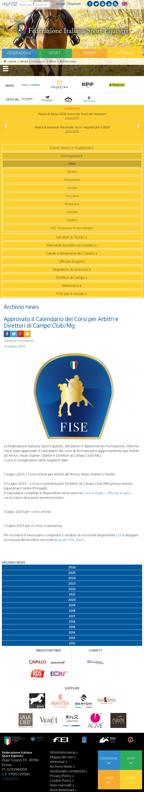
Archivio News (61, 766)
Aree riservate (61, 785)
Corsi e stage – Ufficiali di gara (106, 492)
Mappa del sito (61, 757)
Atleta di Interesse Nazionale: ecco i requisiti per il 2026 (72, 127)
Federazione (20, 52)
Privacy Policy (60, 775)
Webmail (57, 761)
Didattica (72, 220)
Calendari (72, 212)
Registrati (74, 4)
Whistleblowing (62, 752)
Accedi (60, 4)
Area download (62, 789)
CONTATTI (10, 778)
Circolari (72, 187)
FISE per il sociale (70, 293)
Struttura (72, 171)
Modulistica (72, 203)
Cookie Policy (60, 780)
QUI (119, 535)
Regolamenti (72, 179)
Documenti (72, 195)
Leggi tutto (72, 118)
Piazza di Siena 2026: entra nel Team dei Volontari (72, 114)
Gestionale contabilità (67, 771)
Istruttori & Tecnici (70, 237)
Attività (124, 52)
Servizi (89, 52)
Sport (55, 52)
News (72, 163)
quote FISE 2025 (71, 539)
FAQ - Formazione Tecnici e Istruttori (72, 228)
